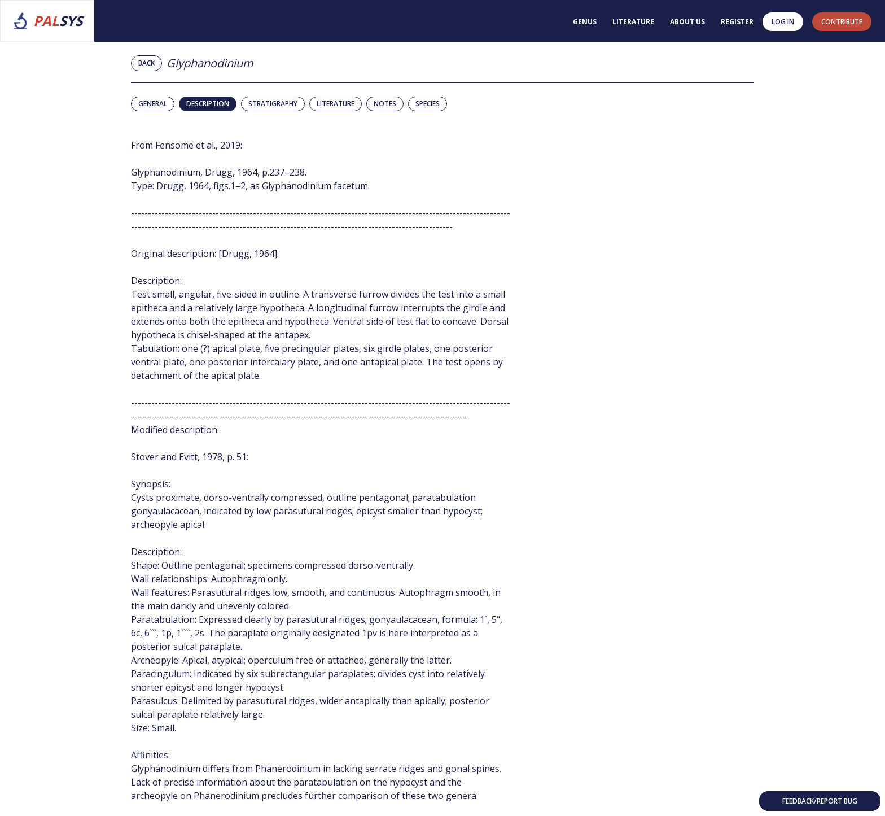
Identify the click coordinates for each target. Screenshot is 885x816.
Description (207, 103)
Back (146, 63)
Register (737, 22)
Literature (633, 22)
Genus (585, 22)
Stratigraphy (272, 103)
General (152, 103)
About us (687, 22)
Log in (783, 22)
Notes (385, 103)
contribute (841, 22)
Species (427, 103)
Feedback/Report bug (819, 801)
